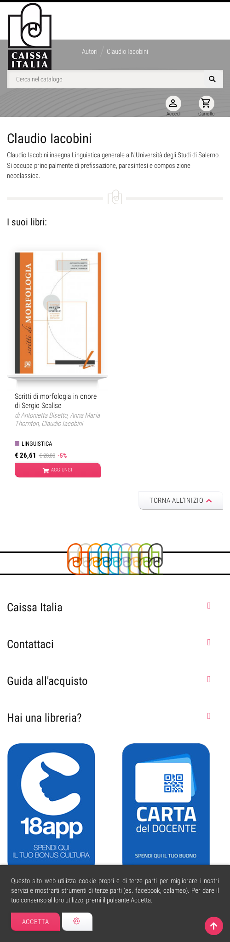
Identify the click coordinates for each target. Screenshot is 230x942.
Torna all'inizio (181, 500)
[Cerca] (115, 79)
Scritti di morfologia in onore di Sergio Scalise (56, 400)
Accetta (35, 922)
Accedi (173, 106)
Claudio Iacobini (62, 423)
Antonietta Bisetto (44, 415)
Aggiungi (57, 470)
